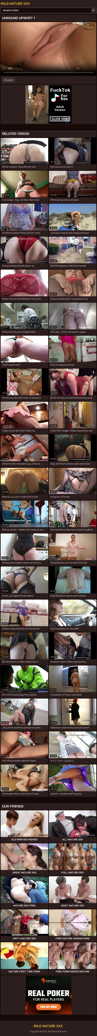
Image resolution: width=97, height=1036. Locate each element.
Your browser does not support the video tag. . (48, 49)
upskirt (10, 80)
